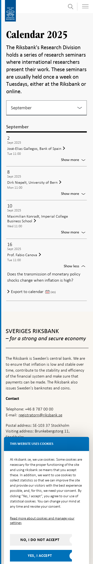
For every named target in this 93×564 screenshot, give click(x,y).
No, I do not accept (40, 529)
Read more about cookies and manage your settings (42, 509)
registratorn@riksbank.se (40, 404)
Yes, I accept (40, 545)
